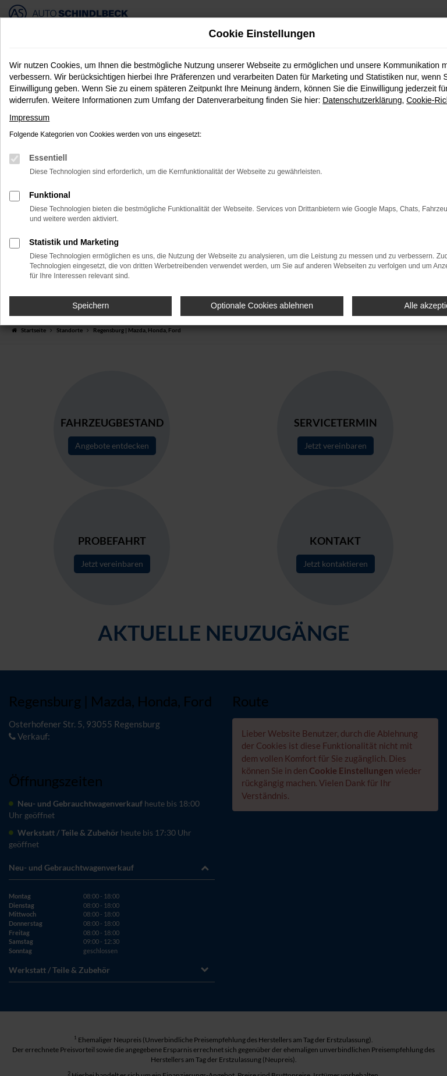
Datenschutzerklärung (362, 100)
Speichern (90, 305)
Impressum (29, 117)
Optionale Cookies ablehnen (262, 305)
